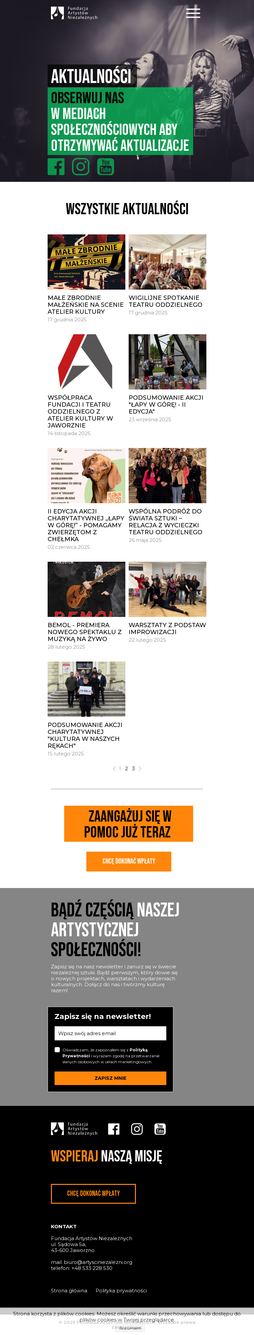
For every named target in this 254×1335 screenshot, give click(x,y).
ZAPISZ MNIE (110, 1078)
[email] (110, 1033)
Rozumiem (130, 1328)
